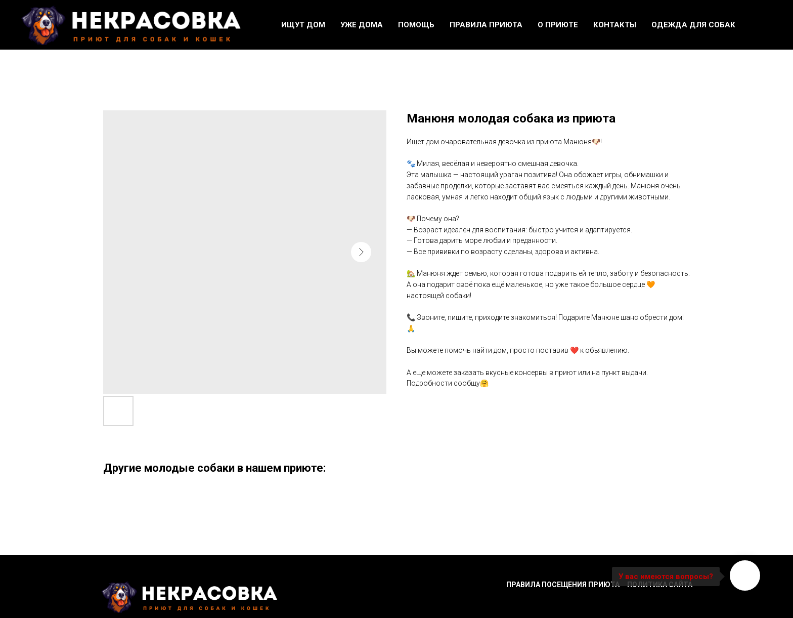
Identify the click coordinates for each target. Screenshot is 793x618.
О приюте (558, 24)
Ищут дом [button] (303, 24)
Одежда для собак (693, 24)
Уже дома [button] (361, 24)
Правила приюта (486, 24)
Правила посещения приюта (563, 585)
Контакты (614, 24)
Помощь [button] (416, 24)
